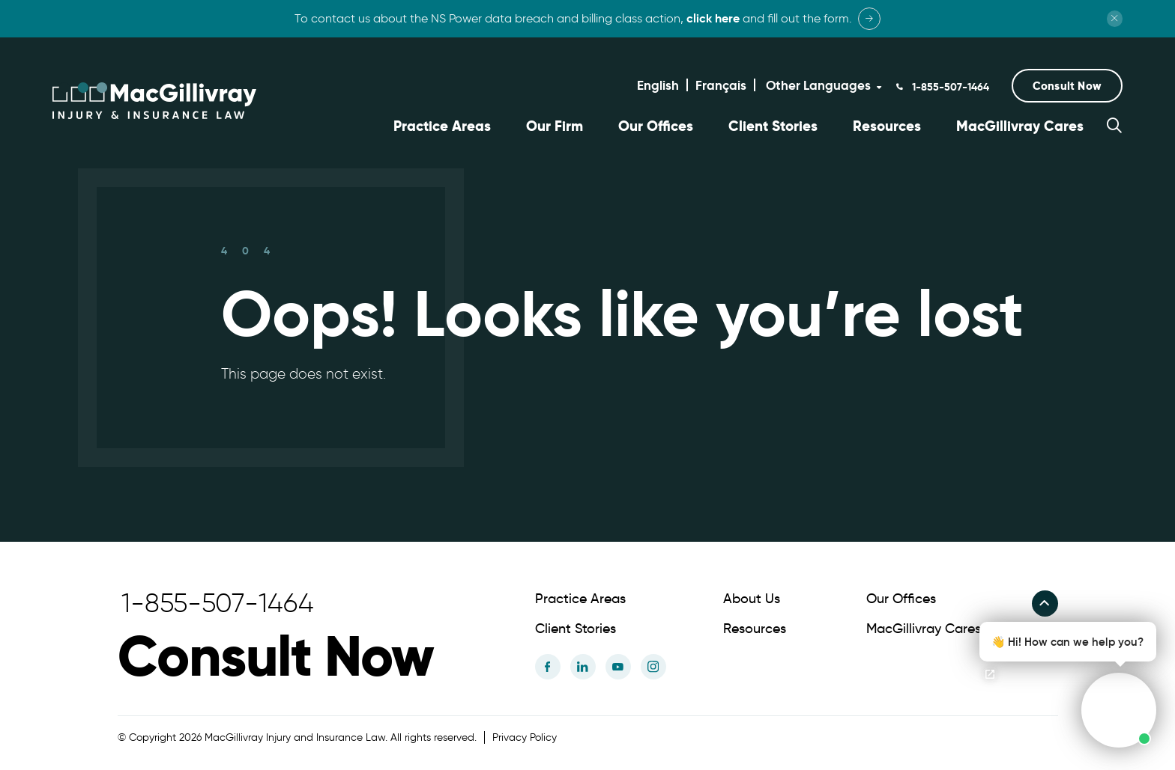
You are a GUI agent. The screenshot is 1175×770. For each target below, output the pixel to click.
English (658, 85)
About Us (751, 596)
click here (713, 18)
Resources (887, 126)
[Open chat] (990, 674)
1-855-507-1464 (949, 87)
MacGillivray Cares (1020, 126)
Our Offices (655, 126)
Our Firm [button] (554, 126)
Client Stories (773, 126)
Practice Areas (442, 126)
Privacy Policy (524, 735)
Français (720, 85)
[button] (1067, 86)
